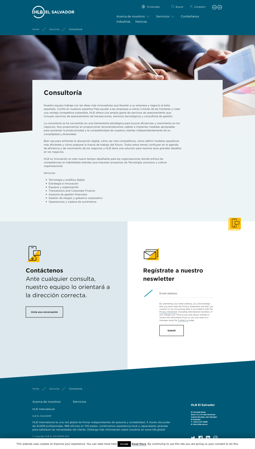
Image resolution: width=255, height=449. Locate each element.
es (214, 4)
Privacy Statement (168, 312)
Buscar (179, 4)
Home (35, 26)
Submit (172, 330)
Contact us (183, 320)
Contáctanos (190, 13)
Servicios (162, 13)
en (219, 4)
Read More (139, 443)
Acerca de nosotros (130, 13)
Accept (124, 444)
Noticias (141, 18)
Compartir (200, 4)
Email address (168, 293)
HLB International (43, 409)
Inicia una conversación (44, 312)
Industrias (123, 18)
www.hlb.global (155, 429)
